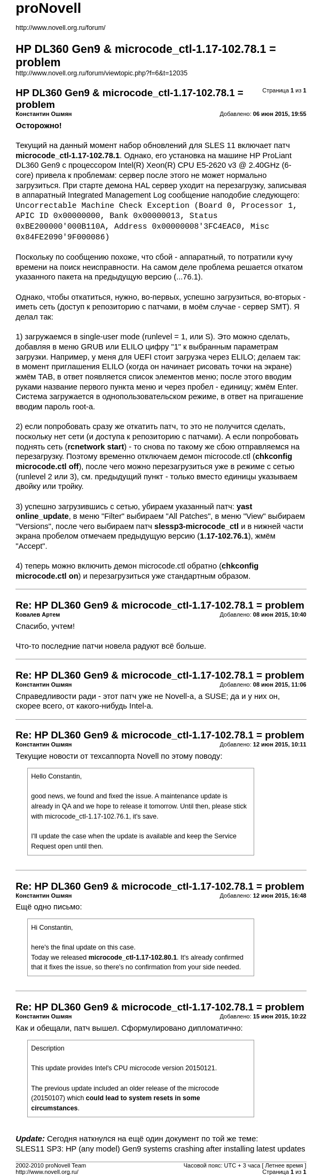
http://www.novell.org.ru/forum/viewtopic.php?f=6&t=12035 (101, 73)
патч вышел (95, 1028)
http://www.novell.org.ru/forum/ (60, 28)
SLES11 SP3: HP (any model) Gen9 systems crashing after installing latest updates (160, 1149)
